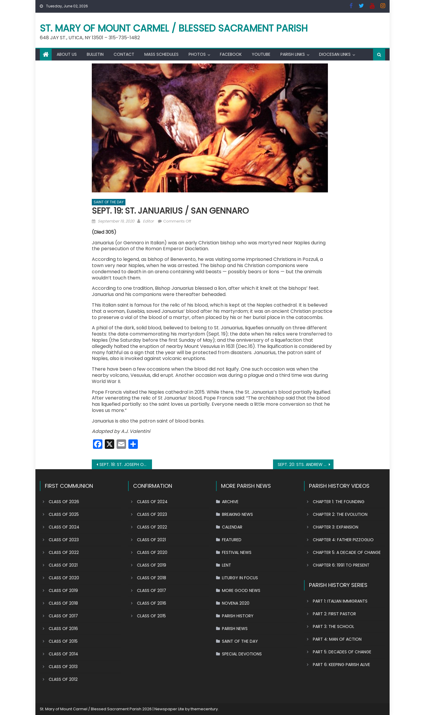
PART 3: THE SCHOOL (333, 626)
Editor (148, 221)
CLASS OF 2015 (63, 641)
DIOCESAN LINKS (335, 54)
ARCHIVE (230, 502)
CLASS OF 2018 (63, 603)
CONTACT (124, 54)
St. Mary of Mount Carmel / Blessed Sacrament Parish (174, 28)
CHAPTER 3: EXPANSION (335, 527)
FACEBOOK (231, 54)
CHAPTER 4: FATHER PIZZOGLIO (343, 540)
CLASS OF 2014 (63, 654)
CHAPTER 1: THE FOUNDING (338, 502)
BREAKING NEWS (237, 514)
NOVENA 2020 (235, 603)
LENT (226, 565)
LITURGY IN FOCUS (240, 578)
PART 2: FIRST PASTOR (334, 614)
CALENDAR (232, 527)
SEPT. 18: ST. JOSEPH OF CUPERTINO (125, 464)
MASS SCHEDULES (161, 54)
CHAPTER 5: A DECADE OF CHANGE (347, 552)
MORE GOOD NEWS (241, 590)
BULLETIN (95, 54)
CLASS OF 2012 (63, 679)
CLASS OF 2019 (63, 590)
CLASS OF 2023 (64, 540)
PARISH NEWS (235, 628)
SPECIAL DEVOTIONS (242, 654)
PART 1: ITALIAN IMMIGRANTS (340, 601)
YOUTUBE (261, 54)
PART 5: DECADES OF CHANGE (342, 652)
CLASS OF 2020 (64, 578)
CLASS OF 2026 (64, 502)
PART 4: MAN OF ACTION (337, 639)
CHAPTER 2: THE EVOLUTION (340, 514)
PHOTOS (197, 54)
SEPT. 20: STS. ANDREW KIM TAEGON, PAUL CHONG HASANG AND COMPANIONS (306, 464)
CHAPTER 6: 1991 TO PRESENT (341, 565)
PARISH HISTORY (238, 616)
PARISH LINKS (292, 54)
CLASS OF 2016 (63, 628)
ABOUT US (67, 54)
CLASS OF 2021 (63, 565)
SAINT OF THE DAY (109, 201)
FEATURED (231, 540)
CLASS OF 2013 (63, 667)
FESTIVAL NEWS (236, 552)
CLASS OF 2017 (63, 616)
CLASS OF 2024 (64, 527)
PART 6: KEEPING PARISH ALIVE (341, 664)
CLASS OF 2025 (64, 514)
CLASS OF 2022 (64, 552)
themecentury (204, 709)
